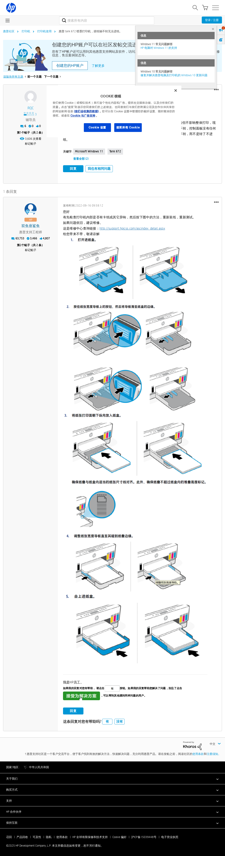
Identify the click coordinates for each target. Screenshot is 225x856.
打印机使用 (44, 31)
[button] (216, 89)
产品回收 (22, 837)
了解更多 (98, 65)
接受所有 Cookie (128, 127)
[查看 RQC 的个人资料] (30, 108)
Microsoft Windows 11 (89, 151)
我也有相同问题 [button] (99, 168)
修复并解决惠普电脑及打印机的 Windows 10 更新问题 (174, 75)
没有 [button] (119, 721)
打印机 (26, 31)
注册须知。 (214, 754)
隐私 (49, 837)
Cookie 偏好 (119, 837)
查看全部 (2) (81, 159)
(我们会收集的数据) (86, 111)
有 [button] (107, 721)
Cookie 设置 (97, 127)
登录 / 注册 (212, 20)
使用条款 (198, 754)
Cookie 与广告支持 (82, 115)
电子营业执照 (169, 837)
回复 (73, 168)
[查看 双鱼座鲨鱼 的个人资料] (30, 226)
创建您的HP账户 (69, 66)
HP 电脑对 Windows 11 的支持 (159, 48)
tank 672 (115, 151)
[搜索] (106, 20)
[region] (114, 111)
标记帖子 (30, 143)
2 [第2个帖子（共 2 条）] (20, 245)
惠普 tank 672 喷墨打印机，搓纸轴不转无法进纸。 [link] (90, 31)
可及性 (37, 837)
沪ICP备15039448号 (143, 837)
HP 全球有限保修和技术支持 (90, 837)
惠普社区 (8, 31)
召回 (9, 837)
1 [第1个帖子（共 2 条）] (20, 132)
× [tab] (213, 29)
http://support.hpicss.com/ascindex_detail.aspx (132, 228)
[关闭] (175, 90)
